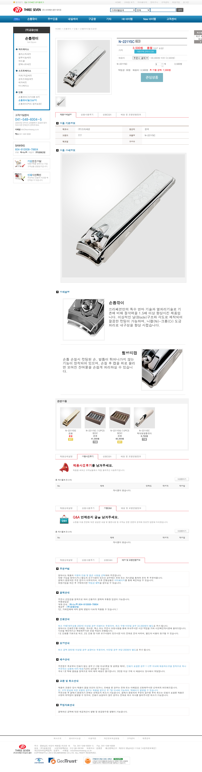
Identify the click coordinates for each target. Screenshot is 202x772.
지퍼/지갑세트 (25, 75)
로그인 (186, 2)
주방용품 (52, 19)
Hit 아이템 (127, 19)
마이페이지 (142, 2)
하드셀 (21, 61)
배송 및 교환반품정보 (131, 114)
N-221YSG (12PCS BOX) (119, 431)
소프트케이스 (24, 70)
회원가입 (176, 2)
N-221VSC (144, 430)
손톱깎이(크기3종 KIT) (29, 97)
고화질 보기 (129, 2)
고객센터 (165, 2)
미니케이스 (23, 85)
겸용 (71, 433)
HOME (118, 2)
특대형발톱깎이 (144, 433)
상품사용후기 (87, 114)
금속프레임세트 (25, 79)
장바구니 (154, 2)
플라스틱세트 (24, 54)
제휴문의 (146, 738)
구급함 (92, 19)
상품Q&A (107, 114)
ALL (77, 752)
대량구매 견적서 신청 (145, 51)
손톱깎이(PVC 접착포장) (30, 104)
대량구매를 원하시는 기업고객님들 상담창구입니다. (37, 164)
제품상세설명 (65, 114)
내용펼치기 (181, 479)
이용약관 (92, 738)
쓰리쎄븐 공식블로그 (34, 2)
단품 (20, 92)
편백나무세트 (24, 64)
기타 (108, 19)
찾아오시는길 (75, 738)
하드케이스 (23, 49)
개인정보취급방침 (111, 738)
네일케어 (73, 19)
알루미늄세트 (24, 57)
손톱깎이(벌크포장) (27, 100)
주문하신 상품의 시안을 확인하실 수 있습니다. (37, 177)
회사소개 (57, 738)
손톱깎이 (32, 19)
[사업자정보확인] (148, 748)
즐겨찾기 (18, 2)
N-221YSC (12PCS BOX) (95, 431)
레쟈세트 (22, 82)
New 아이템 (149, 19)
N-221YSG (70, 430)
